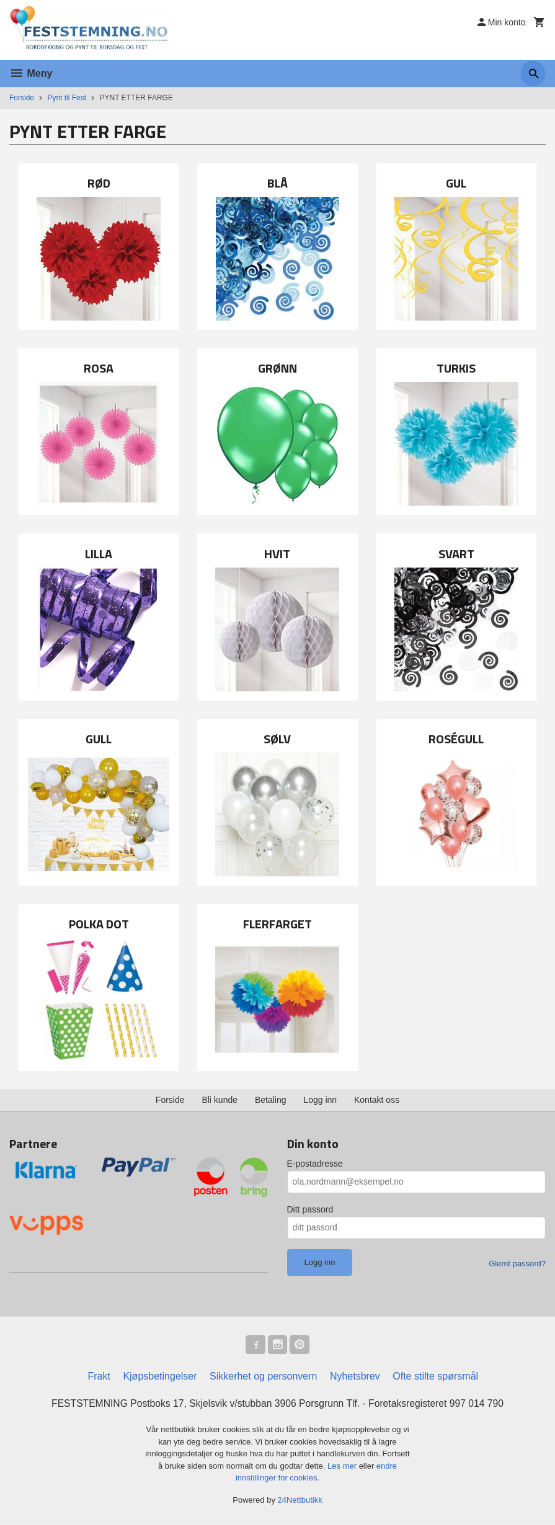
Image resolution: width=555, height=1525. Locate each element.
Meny (30, 73)
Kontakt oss (376, 1100)
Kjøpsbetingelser (160, 1377)
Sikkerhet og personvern (263, 1377)
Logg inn (320, 1100)
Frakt (98, 1377)
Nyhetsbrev (355, 1377)
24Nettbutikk (300, 1500)
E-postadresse (315, 1164)
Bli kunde (220, 1100)
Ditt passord (310, 1209)
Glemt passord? (517, 1263)
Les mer (343, 1466)
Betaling (270, 1100)
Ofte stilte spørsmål (435, 1377)
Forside (21, 97)
